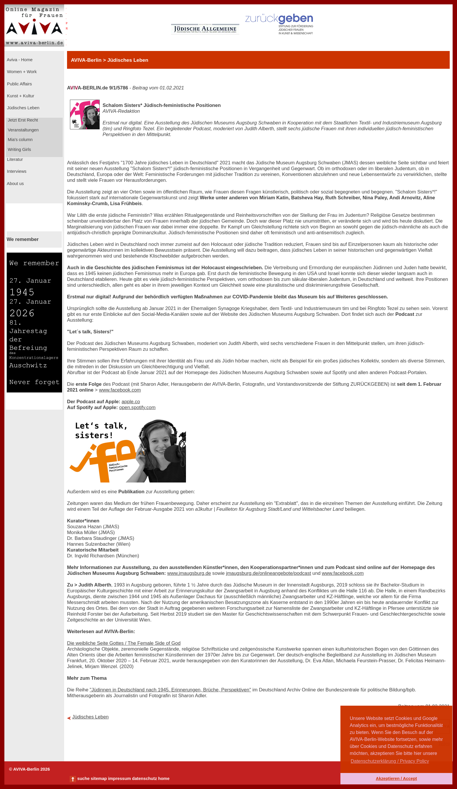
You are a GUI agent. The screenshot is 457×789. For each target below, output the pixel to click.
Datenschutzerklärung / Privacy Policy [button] (390, 761)
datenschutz (144, 778)
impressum (119, 778)
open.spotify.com (137, 407)
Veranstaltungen (23, 130)
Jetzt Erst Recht (22, 120)
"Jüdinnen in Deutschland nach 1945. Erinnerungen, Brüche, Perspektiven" (170, 690)
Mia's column (20, 139)
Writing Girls (19, 149)
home (163, 778)
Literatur (14, 159)
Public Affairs (19, 84)
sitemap (99, 778)
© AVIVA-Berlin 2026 (29, 769)
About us (15, 183)
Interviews (16, 171)
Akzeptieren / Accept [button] (396, 778)
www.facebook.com (120, 390)
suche (83, 778)
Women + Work (21, 71)
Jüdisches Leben (22, 107)
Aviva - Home (19, 59)
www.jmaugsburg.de (189, 573)
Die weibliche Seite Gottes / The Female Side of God (123, 643)
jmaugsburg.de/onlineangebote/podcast (268, 573)
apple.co (131, 401)
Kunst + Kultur (20, 96)
